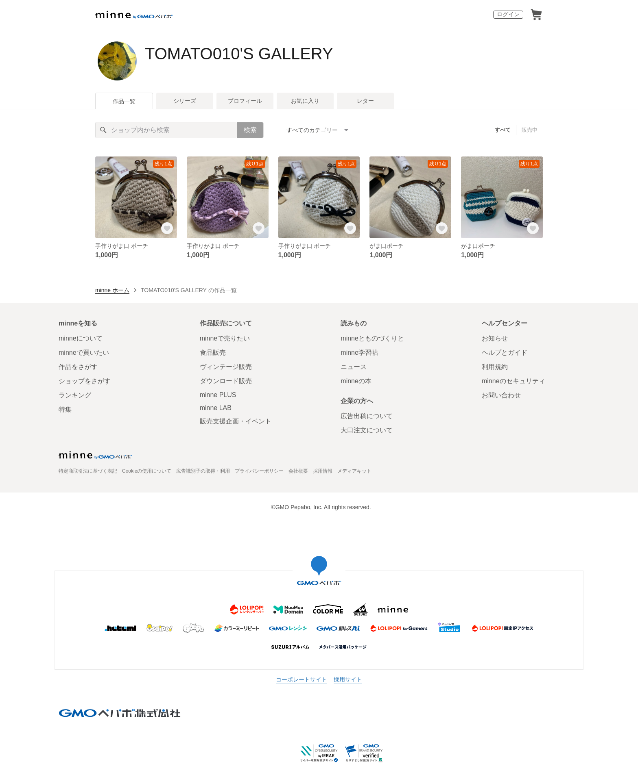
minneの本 (356, 381)
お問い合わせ (501, 395)
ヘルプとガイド (504, 352)
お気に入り (305, 101)
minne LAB (216, 407)
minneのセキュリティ (513, 381)
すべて (503, 130)
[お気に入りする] (167, 228)
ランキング (75, 395)
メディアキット (354, 471)
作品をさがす (78, 366)
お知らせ (495, 338)
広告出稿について (367, 415)
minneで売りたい (225, 338)
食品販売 (213, 352)
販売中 (529, 130)
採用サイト (348, 679)
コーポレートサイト (301, 679)
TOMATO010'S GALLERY (239, 54)
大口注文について (367, 430)
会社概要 (298, 471)
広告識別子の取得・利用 (203, 471)
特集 (65, 409)
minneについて (81, 338)
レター (365, 101)
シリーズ (184, 101)
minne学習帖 (359, 352)
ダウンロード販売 (226, 381)
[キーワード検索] (166, 130)
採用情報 (322, 471)
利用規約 (495, 366)
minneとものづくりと (372, 338)
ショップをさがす (85, 381)
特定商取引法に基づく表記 (88, 471)
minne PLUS (218, 394)
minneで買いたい (84, 352)
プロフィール (245, 101)
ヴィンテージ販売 (226, 366)
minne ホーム (112, 290)
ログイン (508, 14)
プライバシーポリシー (259, 471)
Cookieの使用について (146, 471)
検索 (250, 129)
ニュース (354, 366)
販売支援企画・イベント (235, 421)
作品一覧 (124, 101)
